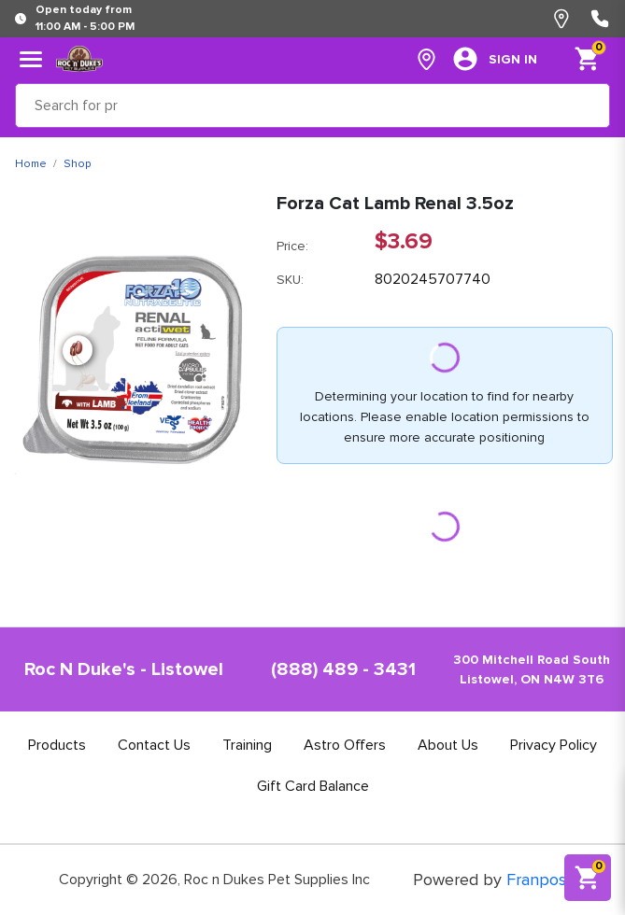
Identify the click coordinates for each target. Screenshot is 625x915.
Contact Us (154, 745)
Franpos (536, 879)
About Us (448, 745)
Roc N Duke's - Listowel (123, 669)
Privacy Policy (553, 745)
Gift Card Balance (313, 786)
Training (247, 745)
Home (31, 164)
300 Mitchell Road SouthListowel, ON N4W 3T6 (531, 669)
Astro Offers (345, 745)
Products (57, 745)
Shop (77, 164)
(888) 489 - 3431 (343, 669)
